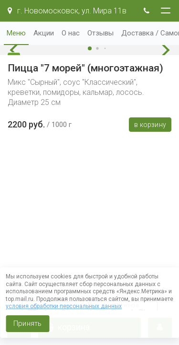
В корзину (150, 124)
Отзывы (100, 33)
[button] (17, 50)
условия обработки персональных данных (64, 306)
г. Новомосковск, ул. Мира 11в (67, 10)
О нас (71, 33)
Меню (16, 33)
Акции (43, 33)
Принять (27, 323)
